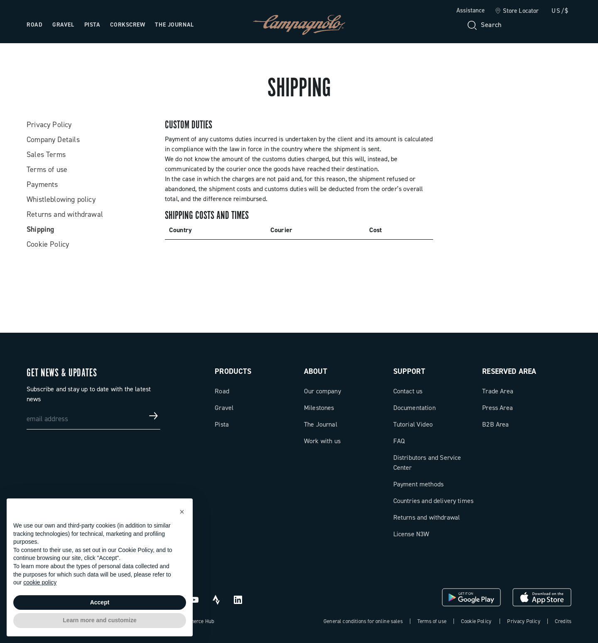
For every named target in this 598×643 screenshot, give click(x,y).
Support (409, 371)
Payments (42, 184)
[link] (517, 11)
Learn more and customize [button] (99, 620)
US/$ (560, 10)
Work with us (322, 441)
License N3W (411, 534)
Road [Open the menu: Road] (34, 25)
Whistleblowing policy (61, 199)
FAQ (399, 441)
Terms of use (47, 169)
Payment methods (418, 484)
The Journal (320, 424)
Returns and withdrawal (65, 214)
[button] (182, 511)
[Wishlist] (525, 25)
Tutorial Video (413, 424)
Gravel (224, 407)
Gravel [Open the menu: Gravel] (63, 25)
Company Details (53, 140)
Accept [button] (100, 602)
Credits (563, 621)
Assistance (470, 10)
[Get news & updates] (153, 415)
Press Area (497, 407)
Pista (222, 424)
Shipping (40, 229)
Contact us (408, 391)
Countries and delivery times (433, 500)
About (315, 371)
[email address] (93, 415)
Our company (322, 391)
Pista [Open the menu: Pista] (92, 25)
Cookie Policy (48, 244)
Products (233, 371)
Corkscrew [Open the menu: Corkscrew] (127, 25)
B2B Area (495, 424)
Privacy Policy (49, 125)
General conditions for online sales (363, 621)
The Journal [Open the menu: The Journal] (174, 25)
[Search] (484, 25)
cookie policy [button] (39, 582)
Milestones (319, 407)
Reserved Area (509, 371)
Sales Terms (46, 155)
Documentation (414, 407)
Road (222, 391)
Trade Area (497, 391)
